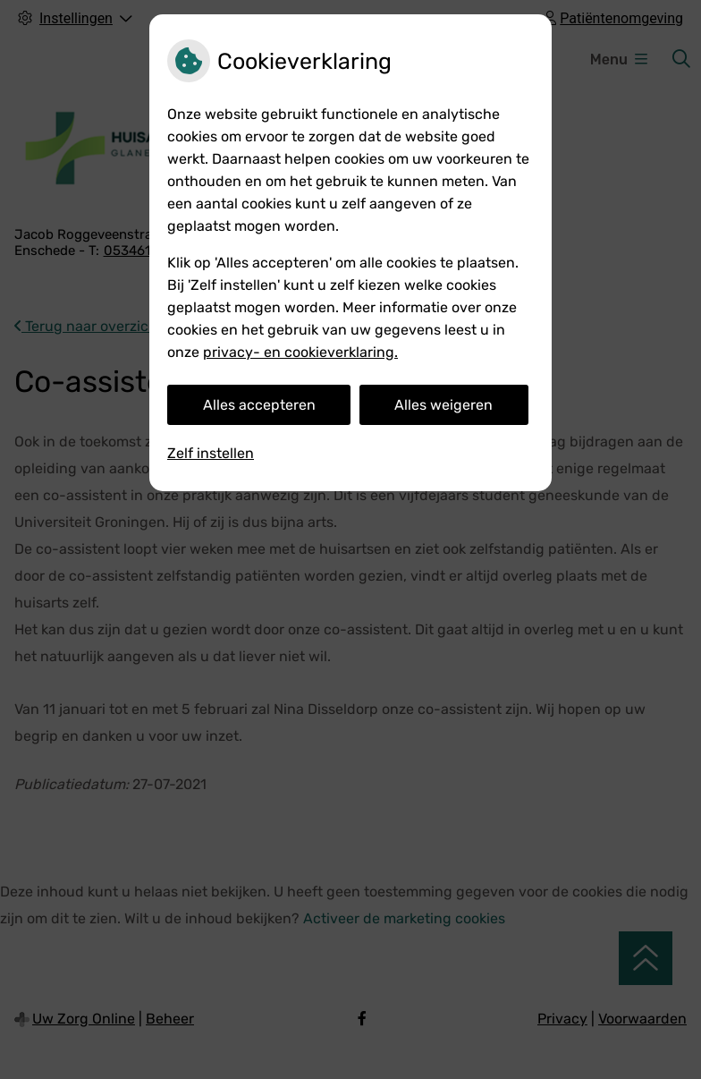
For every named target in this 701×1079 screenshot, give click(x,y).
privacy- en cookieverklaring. (300, 352)
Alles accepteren (259, 404)
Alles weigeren (443, 404)
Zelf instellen (210, 453)
